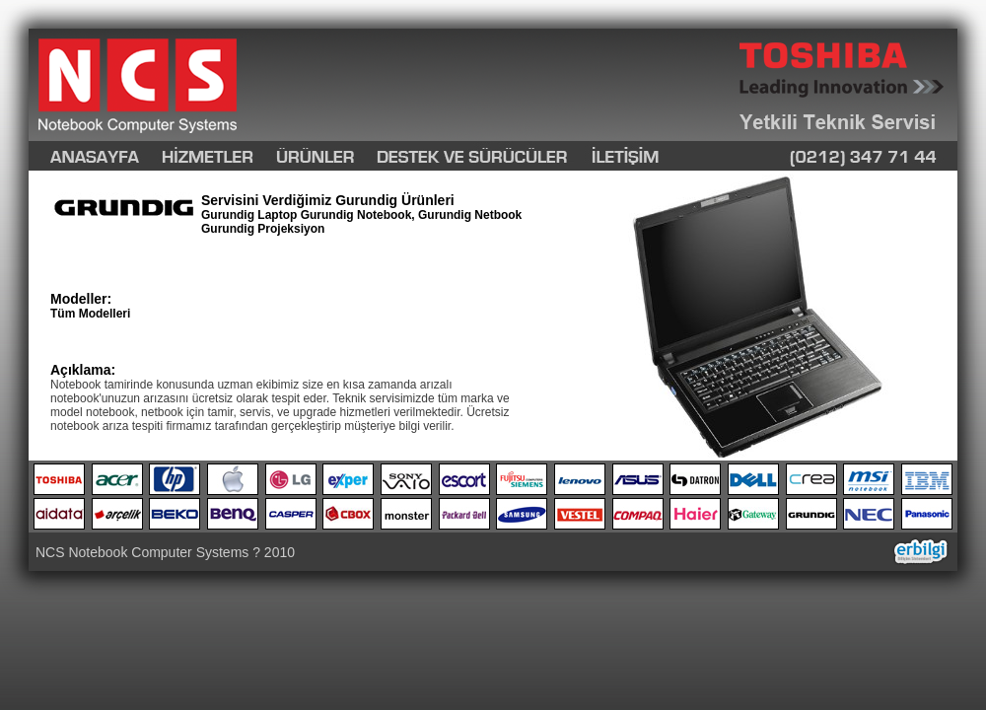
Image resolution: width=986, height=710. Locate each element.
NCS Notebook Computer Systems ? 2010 (165, 552)
